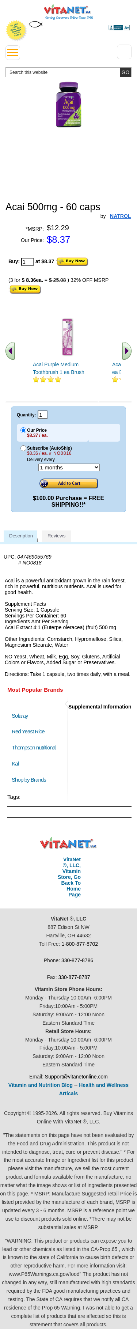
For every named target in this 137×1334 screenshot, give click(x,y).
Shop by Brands (30, 779)
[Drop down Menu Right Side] (124, 52)
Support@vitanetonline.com (76, 1077)
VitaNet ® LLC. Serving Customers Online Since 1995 (68, 12)
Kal (15, 763)
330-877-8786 (77, 960)
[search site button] (125, 72)
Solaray (20, 716)
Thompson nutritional (34, 747)
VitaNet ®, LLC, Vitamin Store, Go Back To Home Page (69, 877)
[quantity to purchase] (27, 262)
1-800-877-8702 (79, 944)
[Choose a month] (69, 467)
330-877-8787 (74, 977)
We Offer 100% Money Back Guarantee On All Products (16, 31)
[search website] (68, 72)
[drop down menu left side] (12, 52)
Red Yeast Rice (28, 731)
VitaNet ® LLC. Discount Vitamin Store (68, 843)
